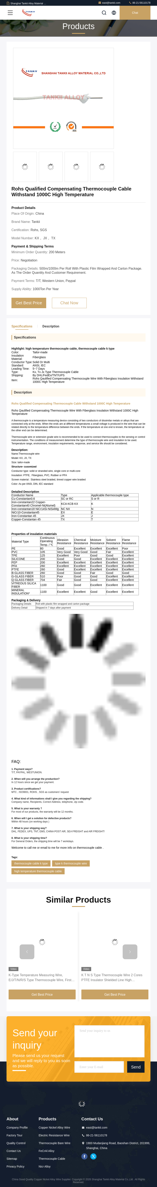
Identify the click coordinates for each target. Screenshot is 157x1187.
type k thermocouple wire (71, 863)
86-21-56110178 (139, 2)
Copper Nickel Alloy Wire (54, 1127)
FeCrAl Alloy (46, 1151)
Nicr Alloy (44, 1166)
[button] (27, 951)
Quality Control (16, 1143)
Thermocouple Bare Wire (55, 1143)
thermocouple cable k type (31, 863)
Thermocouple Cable (52, 1158)
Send (136, 1067)
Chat (135, 12)
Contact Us (14, 1151)
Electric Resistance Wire (54, 1135)
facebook (84, 1156)
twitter (93, 1156)
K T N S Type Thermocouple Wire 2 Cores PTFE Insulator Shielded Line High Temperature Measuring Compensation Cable (114, 978)
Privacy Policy (15, 1166)
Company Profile (17, 1127)
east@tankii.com (109, 2)
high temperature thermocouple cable (38, 871)
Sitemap (12, 1158)
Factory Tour (14, 1135)
